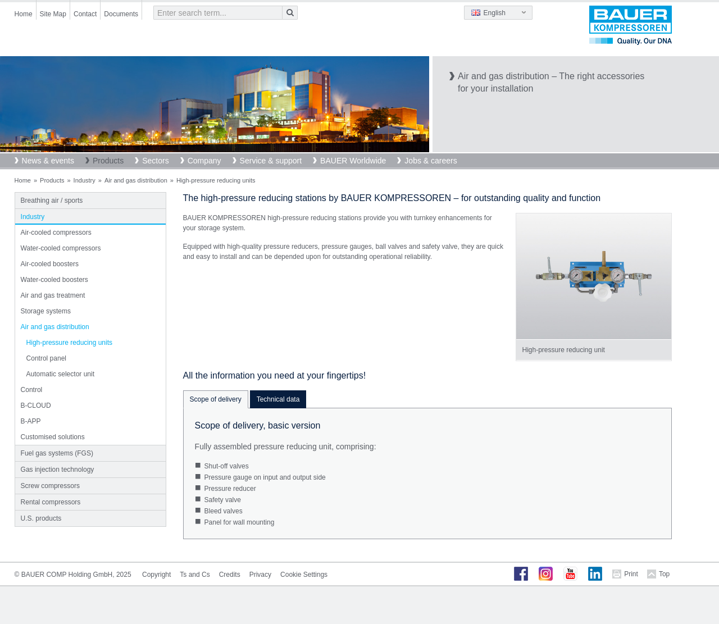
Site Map (53, 14)
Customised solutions (53, 437)
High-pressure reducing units (69, 343)
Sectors (155, 160)
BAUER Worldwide (353, 160)
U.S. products (41, 518)
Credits (229, 575)
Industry (84, 180)
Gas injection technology (57, 469)
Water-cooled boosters (54, 280)
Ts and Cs (195, 575)
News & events (48, 160)
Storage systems (46, 311)
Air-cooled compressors (56, 232)
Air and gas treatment (53, 295)
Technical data (278, 399)
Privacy (260, 575)
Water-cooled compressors (61, 248)
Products (108, 160)
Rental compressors (51, 502)
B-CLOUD (36, 405)
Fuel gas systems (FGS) (57, 453)
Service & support (271, 160)
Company (204, 160)
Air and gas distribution (135, 180)
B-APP (31, 421)
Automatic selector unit (60, 374)
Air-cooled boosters (50, 264)
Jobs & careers (430, 160)
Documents (121, 14)
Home (24, 14)
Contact (85, 14)
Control (32, 390)
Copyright (156, 575)
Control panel (46, 358)
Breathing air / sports (52, 200)
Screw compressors (50, 486)
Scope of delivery (216, 399)
